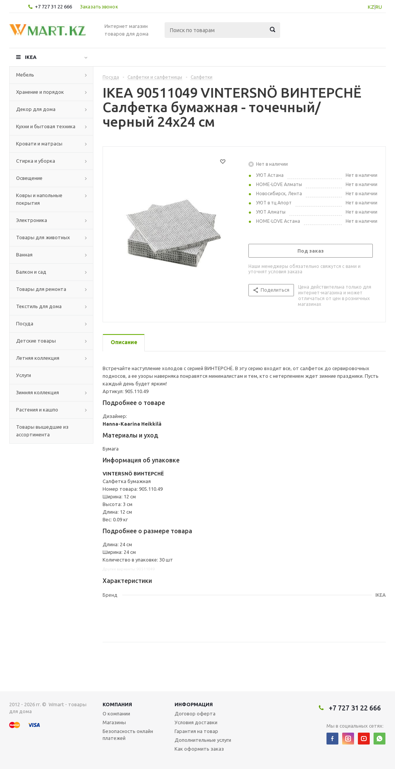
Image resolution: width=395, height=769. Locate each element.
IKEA (30, 57)
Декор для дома (35, 109)
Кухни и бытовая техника (45, 126)
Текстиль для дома (39, 306)
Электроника (31, 220)
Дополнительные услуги (203, 740)
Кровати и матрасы (39, 143)
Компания (117, 704)
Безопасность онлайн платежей (128, 734)
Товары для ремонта (41, 289)
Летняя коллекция (37, 358)
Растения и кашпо (37, 409)
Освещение (29, 178)
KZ (371, 7)
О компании (116, 713)
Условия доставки (196, 722)
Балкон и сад (31, 271)
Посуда (24, 323)
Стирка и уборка (35, 160)
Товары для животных (43, 237)
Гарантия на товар (196, 731)
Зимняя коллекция (37, 392)
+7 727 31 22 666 (53, 6)
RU (378, 7)
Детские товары (36, 340)
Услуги (23, 375)
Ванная (24, 254)
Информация (194, 704)
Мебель (25, 74)
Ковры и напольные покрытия (39, 199)
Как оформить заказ (199, 748)
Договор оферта (195, 713)
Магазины (114, 722)
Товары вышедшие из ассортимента (42, 430)
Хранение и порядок (40, 92)
